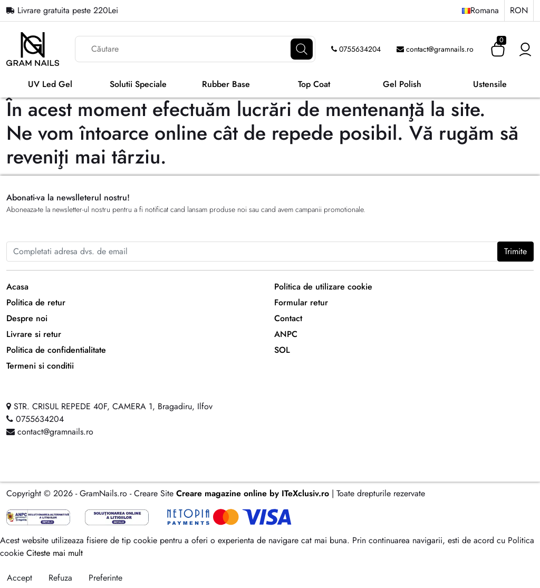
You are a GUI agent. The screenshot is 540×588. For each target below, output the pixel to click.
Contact (288, 318)
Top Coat (314, 84)
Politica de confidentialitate (56, 350)
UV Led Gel (50, 84)
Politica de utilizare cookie (323, 287)
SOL (282, 350)
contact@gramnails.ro (435, 49)
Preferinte (105, 578)
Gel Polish (402, 84)
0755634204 (356, 49)
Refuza (60, 578)
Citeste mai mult (54, 553)
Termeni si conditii (40, 366)
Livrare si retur (33, 334)
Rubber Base (226, 84)
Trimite (515, 251)
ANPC (285, 334)
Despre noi (26, 318)
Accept (19, 578)
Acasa (17, 287)
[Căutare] (302, 49)
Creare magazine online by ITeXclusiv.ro (252, 493)
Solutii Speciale (138, 84)
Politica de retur (35, 302)
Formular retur (301, 302)
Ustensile (490, 84)
